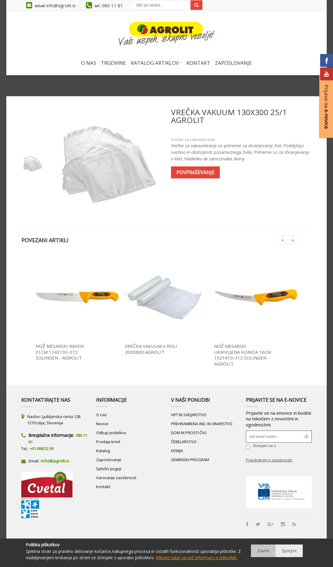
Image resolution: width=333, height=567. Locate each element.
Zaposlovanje (108, 459)
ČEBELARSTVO (183, 441)
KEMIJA (177, 450)
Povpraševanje (195, 172)
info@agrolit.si (60, 5)
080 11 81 (112, 5)
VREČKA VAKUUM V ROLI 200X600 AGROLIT (151, 349)
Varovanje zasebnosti (116, 477)
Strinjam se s (261, 446)
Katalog (103, 450)
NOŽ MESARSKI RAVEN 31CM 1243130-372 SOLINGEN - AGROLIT (60, 352)
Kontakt (103, 486)
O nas (101, 414)
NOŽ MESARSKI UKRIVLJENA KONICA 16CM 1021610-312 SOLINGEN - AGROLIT (242, 355)
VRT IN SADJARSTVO (188, 414)
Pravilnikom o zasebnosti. (269, 460)
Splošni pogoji (108, 468)
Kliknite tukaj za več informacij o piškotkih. (196, 557)
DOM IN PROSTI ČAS (189, 432)
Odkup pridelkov (111, 432)
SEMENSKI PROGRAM (190, 459)
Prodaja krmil (108, 441)
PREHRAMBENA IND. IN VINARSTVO (201, 423)
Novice (102, 423)
